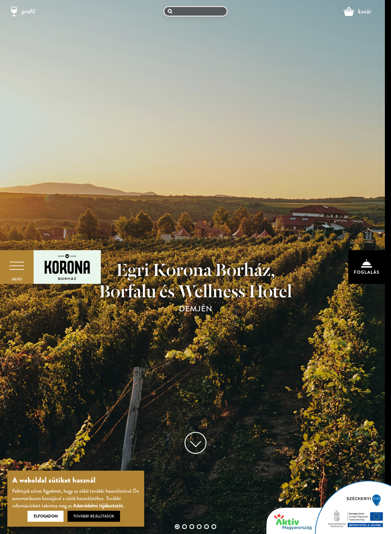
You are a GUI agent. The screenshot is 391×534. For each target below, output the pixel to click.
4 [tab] (199, 526)
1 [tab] (177, 526)
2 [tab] (184, 526)
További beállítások (93, 516)
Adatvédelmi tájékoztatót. (98, 505)
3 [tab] (191, 526)
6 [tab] (213, 526)
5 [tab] (206, 526)
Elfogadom (46, 516)
